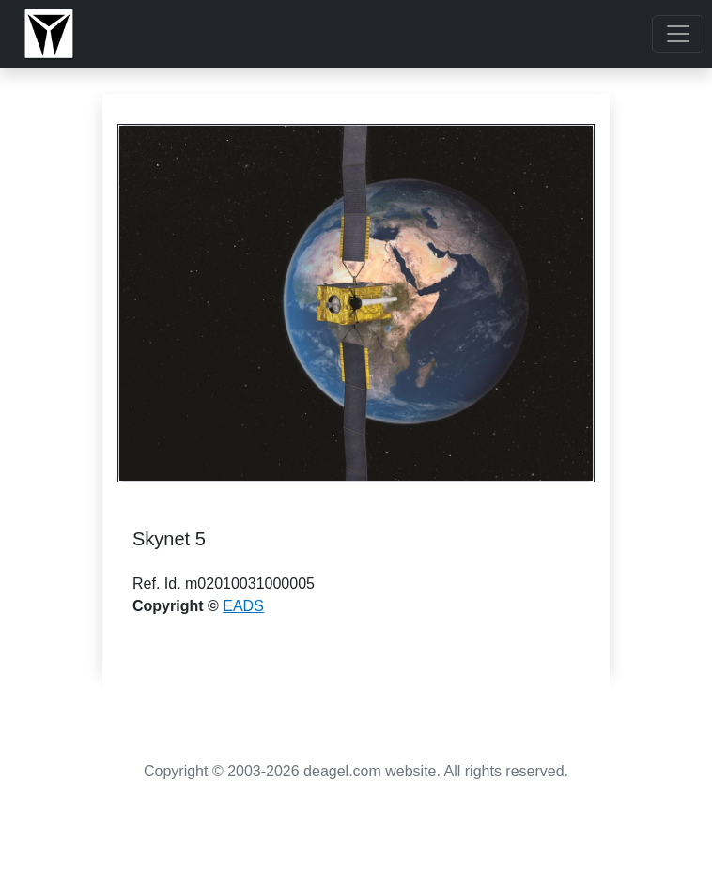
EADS (243, 606)
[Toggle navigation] (678, 34)
